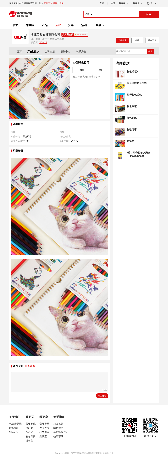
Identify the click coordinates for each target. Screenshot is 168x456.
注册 (113, 3)
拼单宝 (29, 440)
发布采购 (31, 436)
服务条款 (58, 423)
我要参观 (122, 40)
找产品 (29, 432)
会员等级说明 (60, 432)
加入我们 (14, 432)
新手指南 (59, 417)
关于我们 (14, 417)
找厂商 (29, 428)
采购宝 (30, 25)
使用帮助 (58, 436)
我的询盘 (44, 432)
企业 (58, 25)
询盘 (82, 70)
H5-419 (43, 42)
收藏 (137, 40)
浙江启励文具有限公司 (45, 34)
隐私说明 (58, 428)
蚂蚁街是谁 (15, 423)
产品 (45, 25)
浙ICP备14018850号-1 (103, 453)
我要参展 (44, 423)
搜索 (150, 51)
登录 (102, 3)
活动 (84, 25)
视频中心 (65, 51)
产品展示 (33, 51)
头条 (71, 25)
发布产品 (44, 428)
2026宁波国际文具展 (53, 3)
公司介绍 (50, 51)
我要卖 (43, 417)
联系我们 (81, 51)
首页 (16, 25)
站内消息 (152, 40)
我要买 (30, 417)
